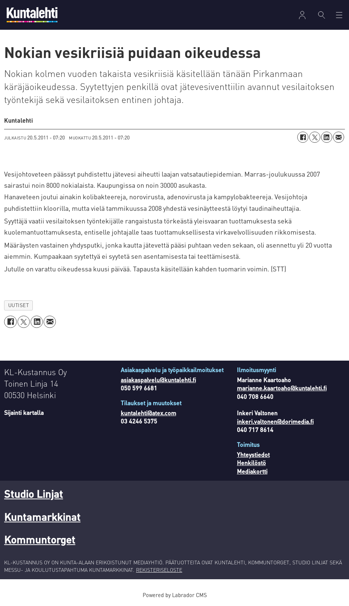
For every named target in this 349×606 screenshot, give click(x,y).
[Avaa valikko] (339, 15)
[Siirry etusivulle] (32, 15)
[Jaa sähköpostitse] (338, 137)
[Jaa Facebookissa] (302, 137)
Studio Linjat (33, 493)
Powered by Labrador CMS (175, 595)
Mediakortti (252, 471)
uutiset (18, 305)
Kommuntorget (39, 539)
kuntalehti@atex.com (148, 413)
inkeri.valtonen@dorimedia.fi (275, 421)
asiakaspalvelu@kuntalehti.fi (158, 380)
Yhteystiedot (253, 454)
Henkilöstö (251, 463)
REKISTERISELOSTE (159, 569)
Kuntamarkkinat (42, 516)
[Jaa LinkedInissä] (326, 137)
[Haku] (321, 15)
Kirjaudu (302, 15)
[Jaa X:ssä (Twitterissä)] (314, 137)
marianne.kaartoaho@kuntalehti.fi (282, 388)
